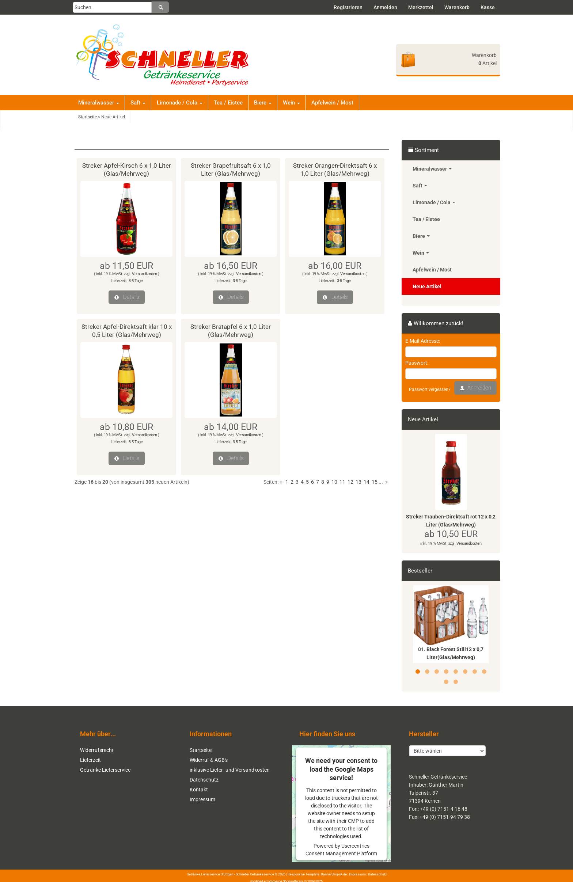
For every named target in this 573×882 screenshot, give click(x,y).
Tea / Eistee (228, 102)
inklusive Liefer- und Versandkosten (230, 770)
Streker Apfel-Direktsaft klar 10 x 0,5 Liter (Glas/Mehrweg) (126, 330)
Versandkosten (144, 273)
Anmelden (385, 7)
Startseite (201, 750)
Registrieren (348, 7)
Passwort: (416, 363)
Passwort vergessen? (430, 389)
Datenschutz (204, 780)
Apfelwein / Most (332, 102)
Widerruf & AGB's (209, 760)
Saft (137, 102)
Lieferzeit (90, 760)
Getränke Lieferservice (105, 770)
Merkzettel (420, 7)
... (381, 482)
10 (334, 482)
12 (350, 482)
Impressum (202, 799)
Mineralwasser (98, 102)
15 (374, 482)
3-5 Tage (136, 280)
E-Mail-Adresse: (422, 341)
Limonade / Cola (179, 102)
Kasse (488, 7)
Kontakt (199, 789)
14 (366, 482)
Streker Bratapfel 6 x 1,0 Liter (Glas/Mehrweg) (231, 330)
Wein (291, 102)
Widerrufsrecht (97, 750)
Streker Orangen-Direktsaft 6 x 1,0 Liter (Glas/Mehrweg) (335, 169)
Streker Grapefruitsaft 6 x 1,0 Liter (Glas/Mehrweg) (230, 169)
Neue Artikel (427, 286)
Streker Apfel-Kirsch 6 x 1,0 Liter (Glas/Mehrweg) (127, 169)
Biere (263, 102)
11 (342, 482)
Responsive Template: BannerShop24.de (317, 873)
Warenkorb (457, 7)
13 (358, 482)
